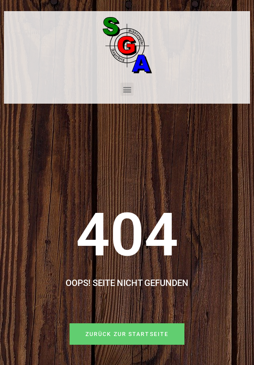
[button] (127, 89)
